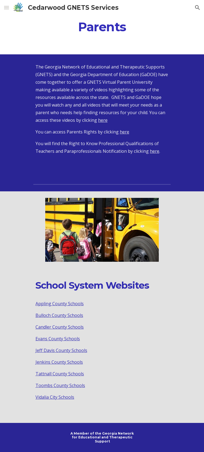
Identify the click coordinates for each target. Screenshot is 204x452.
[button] (6, 7)
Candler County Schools (59, 327)
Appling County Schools (59, 304)
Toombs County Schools (60, 385)
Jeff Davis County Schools (61, 350)
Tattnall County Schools (59, 374)
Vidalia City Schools (54, 397)
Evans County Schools (57, 339)
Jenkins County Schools (59, 362)
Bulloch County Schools (59, 315)
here (103, 120)
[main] (102, 27)
